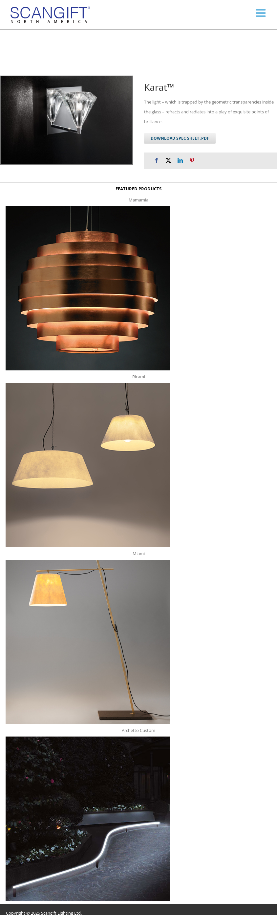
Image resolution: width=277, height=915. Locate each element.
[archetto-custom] (88, 738)
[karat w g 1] (66, 120)
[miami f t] (88, 562)
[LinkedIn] (180, 160)
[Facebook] (156, 160)
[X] (168, 160)
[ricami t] (88, 385)
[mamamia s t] (88, 208)
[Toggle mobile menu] (261, 12)
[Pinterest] (192, 160)
